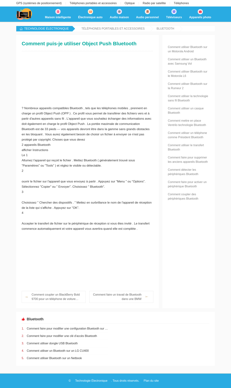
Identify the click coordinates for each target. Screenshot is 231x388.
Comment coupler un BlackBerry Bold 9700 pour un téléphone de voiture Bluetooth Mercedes (56, 297)
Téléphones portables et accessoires (113, 28)
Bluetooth (165, 28)
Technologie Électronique (46, 28)
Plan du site (151, 380)
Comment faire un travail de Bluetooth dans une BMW (117, 296)
